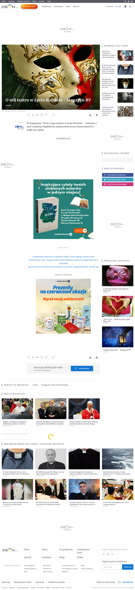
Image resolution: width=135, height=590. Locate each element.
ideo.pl (131, 588)
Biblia (4, 1)
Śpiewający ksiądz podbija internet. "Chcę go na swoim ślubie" (16, 503)
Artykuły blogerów (30, 569)
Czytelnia (46, 557)
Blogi (34, 1)
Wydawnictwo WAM (22, 582)
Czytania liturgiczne (68, 566)
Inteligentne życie (83, 551)
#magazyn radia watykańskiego (54, 385)
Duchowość (47, 566)
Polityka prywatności (23, 588)
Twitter (128, 1)
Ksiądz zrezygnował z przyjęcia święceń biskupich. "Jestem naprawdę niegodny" (83, 474)
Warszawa (109, 6)
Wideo (80, 557)
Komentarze (58, 6)
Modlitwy (65, 572)
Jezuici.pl (6, 582)
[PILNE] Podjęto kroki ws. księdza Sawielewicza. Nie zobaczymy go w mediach (82, 504)
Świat (26, 549)
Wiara (68, 6)
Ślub (25, 572)
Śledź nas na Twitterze (115, 180)
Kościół (8, 105)
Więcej (75, 6)
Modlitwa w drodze (23, 1)
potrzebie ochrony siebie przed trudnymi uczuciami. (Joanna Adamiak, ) (63, 266)
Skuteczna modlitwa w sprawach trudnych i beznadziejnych (109, 54)
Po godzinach (66, 549)
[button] (125, 6)
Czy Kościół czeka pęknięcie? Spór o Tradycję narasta (116, 503)
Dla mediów (40, 588)
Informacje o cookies (58, 588)
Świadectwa (47, 569)
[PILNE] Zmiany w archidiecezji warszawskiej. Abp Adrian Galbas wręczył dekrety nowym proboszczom (50, 504)
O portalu (4, 588)
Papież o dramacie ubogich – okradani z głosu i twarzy (15, 423)
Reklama (48, 588)
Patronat (68, 588)
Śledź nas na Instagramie (115, 184)
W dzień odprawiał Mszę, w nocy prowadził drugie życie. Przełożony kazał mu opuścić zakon (109, 70)
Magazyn (11, 1)
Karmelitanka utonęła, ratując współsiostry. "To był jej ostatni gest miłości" (116, 474)
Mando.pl (40, 582)
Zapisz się (127, 567)
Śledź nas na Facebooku (115, 175)
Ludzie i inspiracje (87, 569)
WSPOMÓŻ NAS (125, 582)
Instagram (132, 1)
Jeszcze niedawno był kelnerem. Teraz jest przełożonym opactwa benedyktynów (50, 424)
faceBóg (41, 1)
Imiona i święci (47, 572)
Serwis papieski (29, 566)
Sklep (49, 1)
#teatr (35, 385)
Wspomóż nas (82, 368)
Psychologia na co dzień (70, 569)
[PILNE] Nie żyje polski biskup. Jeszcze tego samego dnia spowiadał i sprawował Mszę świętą (50, 474)
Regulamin (12, 588)
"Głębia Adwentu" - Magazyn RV (117, 350)
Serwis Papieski (8, 426)
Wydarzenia (46, 6)
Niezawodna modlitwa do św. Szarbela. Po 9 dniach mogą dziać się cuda (109, 83)
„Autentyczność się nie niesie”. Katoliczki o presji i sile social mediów (108, 111)
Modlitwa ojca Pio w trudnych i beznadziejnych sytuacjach (108, 96)
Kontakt (33, 588)
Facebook (125, 1)
